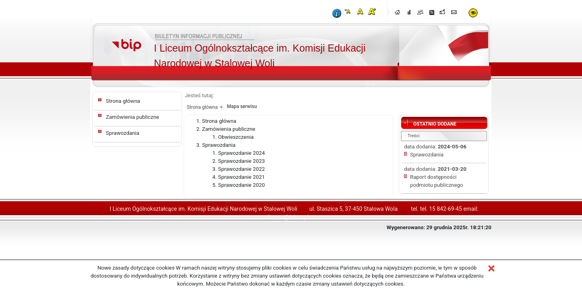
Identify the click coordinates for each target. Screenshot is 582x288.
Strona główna (123, 101)
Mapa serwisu (242, 106)
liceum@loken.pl (288, 217)
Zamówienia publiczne (132, 117)
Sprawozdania (122, 133)
